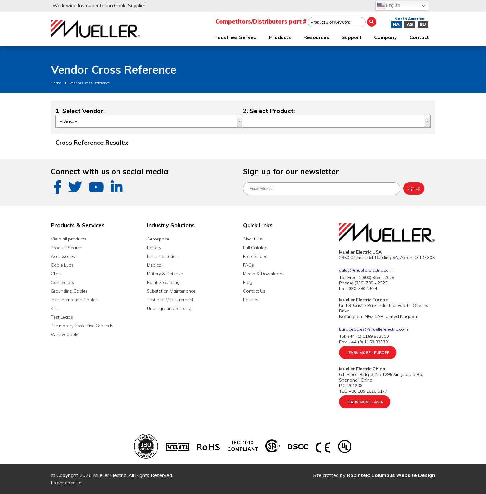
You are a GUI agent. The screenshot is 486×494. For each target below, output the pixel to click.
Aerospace (158, 239)
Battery (154, 247)
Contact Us (254, 291)
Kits (54, 308)
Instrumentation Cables (74, 299)
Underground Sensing (169, 308)
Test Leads (62, 317)
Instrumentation (162, 256)
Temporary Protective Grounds (82, 326)
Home (56, 83)
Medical (154, 265)
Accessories (63, 256)
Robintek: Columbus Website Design (391, 475)
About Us (252, 239)
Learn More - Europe (367, 352)
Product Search (66, 247)
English (388, 5)
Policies (250, 299)
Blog (247, 282)
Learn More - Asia (364, 401)
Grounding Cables (69, 291)
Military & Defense (165, 273)
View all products (68, 239)
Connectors (62, 282)
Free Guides (255, 256)
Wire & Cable (64, 334)
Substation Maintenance (171, 291)
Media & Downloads (264, 273)
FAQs (248, 265)
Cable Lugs (62, 265)
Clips (56, 273)
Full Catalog (255, 247)
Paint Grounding (163, 282)
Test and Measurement (170, 299)
